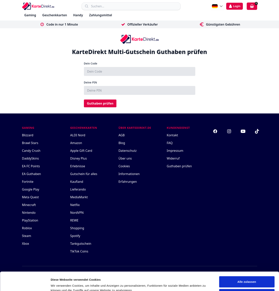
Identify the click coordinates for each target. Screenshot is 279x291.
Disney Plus (78, 158)
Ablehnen (246, 276)
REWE (74, 220)
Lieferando (78, 189)
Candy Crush (31, 151)
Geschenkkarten (54, 15)
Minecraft (29, 205)
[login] (234, 6)
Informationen (129, 174)
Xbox (25, 243)
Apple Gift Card (81, 151)
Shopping (77, 228)
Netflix (75, 205)
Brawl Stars (30, 143)
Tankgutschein (80, 243)
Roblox (27, 228)
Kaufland (76, 181)
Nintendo (29, 212)
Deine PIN (90, 82)
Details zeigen (60, 283)
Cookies (124, 166)
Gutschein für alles (83, 174)
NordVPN (77, 212)
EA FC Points (31, 166)
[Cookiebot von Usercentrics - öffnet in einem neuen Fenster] (25, 283)
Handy (78, 15)
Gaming (30, 15)
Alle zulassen (246, 264)
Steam (26, 236)
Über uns (125, 158)
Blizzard (27, 135)
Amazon (76, 143)
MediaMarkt (79, 197)
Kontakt (172, 135)
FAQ (169, 143)
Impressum (175, 151)
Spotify (75, 236)
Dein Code (90, 63)
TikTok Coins (79, 251)
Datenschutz (128, 151)
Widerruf (173, 158)
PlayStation (30, 220)
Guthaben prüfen (100, 103)
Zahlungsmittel (100, 15)
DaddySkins (30, 158)
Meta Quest (30, 197)
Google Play (30, 189)
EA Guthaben (31, 174)
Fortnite (27, 181)
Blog (122, 143)
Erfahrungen (128, 181)
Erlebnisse (77, 166)
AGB (122, 135)
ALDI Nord (77, 135)
